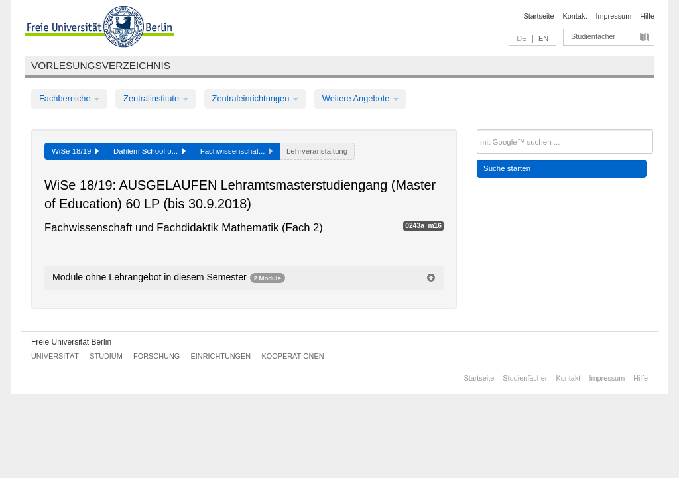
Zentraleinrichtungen (255, 98)
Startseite (539, 16)
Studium (106, 356)
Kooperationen (293, 356)
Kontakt (575, 16)
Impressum (613, 16)
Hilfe (647, 16)
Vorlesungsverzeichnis (100, 65)
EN (543, 38)
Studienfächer (593, 36)
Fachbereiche (69, 98)
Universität (55, 356)
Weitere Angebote (360, 98)
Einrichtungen (221, 356)
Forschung (156, 356)
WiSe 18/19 (75, 151)
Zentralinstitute (155, 98)
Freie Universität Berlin (71, 342)
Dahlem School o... (149, 151)
